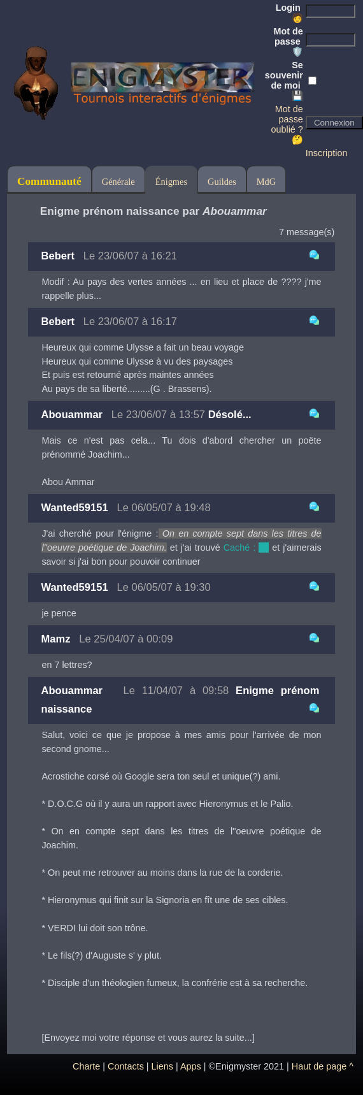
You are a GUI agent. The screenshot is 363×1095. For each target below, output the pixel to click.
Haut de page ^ (322, 1066)
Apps (190, 1066)
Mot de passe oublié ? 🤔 (286, 124)
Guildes (222, 182)
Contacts (126, 1066)
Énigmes (171, 182)
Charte (86, 1066)
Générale (118, 182)
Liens (162, 1066)
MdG (266, 182)
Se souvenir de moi (284, 80)
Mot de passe (287, 41)
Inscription (327, 153)
